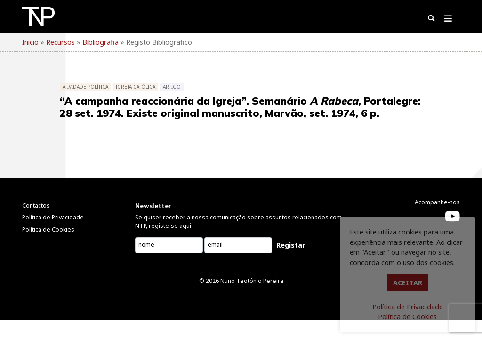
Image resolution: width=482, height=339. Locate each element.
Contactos (36, 206)
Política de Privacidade (407, 306)
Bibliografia (100, 42)
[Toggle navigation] (448, 20)
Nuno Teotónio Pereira (251, 281)
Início (30, 42)
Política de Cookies (407, 316)
